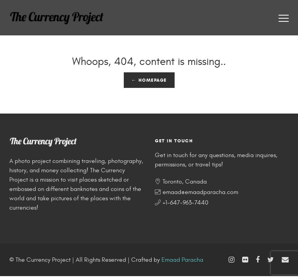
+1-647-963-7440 (185, 202)
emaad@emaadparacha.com (200, 192)
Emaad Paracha (182, 259)
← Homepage (149, 80)
